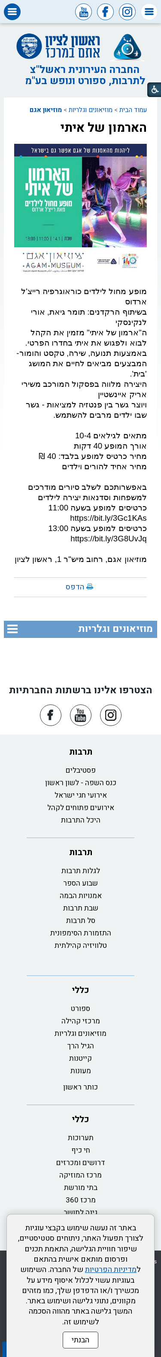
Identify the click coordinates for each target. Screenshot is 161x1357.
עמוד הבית (133, 110)
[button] (149, 12)
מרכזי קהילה (80, 1021)
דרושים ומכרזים (80, 1162)
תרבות (80, 752)
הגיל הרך (80, 1046)
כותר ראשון (80, 1087)
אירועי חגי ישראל (81, 795)
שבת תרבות (80, 908)
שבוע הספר (80, 883)
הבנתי (80, 1340)
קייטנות (80, 1058)
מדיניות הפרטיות (111, 1269)
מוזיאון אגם (46, 110)
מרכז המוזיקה (80, 1175)
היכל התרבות (80, 820)
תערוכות (81, 1137)
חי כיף (80, 1150)
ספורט (80, 1008)
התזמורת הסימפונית (80, 933)
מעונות (80, 1071)
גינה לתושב (80, 1212)
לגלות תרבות (80, 870)
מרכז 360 (81, 1200)
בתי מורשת (80, 1187)
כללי (80, 990)
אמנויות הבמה (81, 895)
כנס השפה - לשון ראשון (80, 782)
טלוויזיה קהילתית (81, 945)
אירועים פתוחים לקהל (80, 807)
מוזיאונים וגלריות (90, 110)
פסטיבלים (81, 770)
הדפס (75, 587)
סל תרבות (80, 920)
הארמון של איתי (104, 128)
